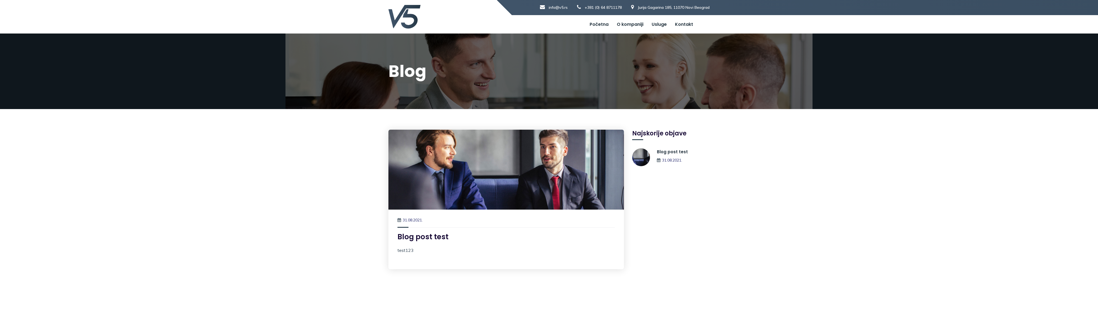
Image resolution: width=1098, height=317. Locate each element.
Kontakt (684, 24)
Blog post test (423, 237)
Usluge (659, 24)
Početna (599, 24)
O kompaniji (630, 24)
